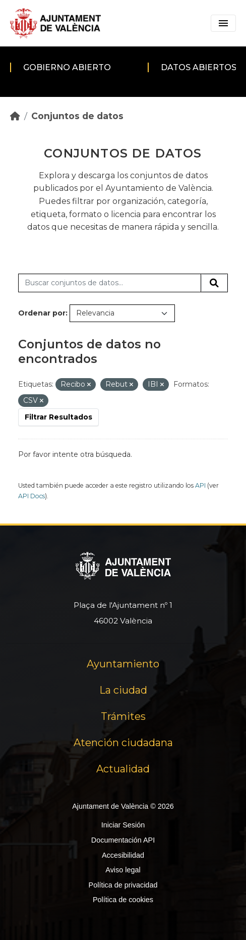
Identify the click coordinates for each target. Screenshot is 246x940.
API (200, 485)
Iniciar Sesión (123, 825)
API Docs (31, 496)
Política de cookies (123, 900)
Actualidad (123, 769)
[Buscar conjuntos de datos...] (109, 283)
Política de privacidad (123, 885)
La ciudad (123, 690)
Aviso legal (122, 870)
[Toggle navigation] (223, 23)
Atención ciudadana (123, 743)
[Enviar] (214, 283)
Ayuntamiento (123, 664)
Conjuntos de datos (77, 116)
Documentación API (123, 840)
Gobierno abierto (67, 67)
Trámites (123, 716)
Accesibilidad (123, 855)
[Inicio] (15, 116)
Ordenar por (42, 313)
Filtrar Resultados (58, 417)
